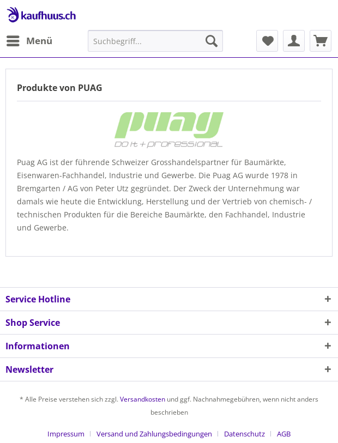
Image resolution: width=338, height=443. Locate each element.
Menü (29, 39)
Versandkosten (142, 399)
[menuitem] (29, 41)
